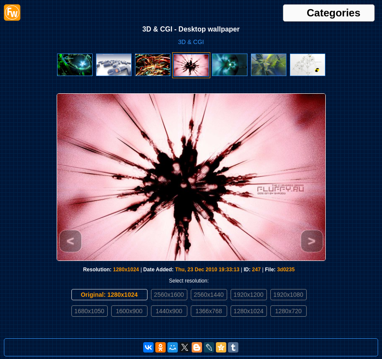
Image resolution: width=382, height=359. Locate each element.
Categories (333, 13)
